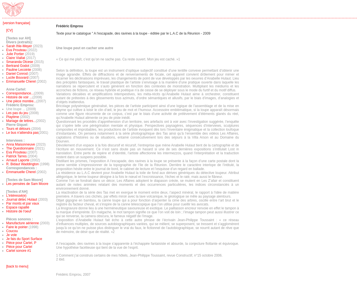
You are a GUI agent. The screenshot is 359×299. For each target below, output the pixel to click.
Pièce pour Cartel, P (21, 243)
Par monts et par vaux (22, 203)
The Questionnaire (20, 148)
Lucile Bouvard (17, 78)
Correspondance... (20, 93)
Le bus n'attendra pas (22, 133)
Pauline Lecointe (18, 70)
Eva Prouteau (16, 50)
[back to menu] (17, 266)
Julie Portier (15, 54)
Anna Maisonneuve (21, 144)
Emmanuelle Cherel (21, 81)
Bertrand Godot (17, 66)
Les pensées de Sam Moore (27, 184)
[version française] (16, 23)
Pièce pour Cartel (19, 247)
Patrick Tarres (16, 156)
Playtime (12, 117)
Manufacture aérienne (22, 223)
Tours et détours (18, 129)
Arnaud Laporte (18, 160)
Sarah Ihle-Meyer (19, 46)
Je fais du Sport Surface (24, 239)
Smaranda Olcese (19, 62)
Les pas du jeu (17, 113)
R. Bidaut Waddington (22, 164)
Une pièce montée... (21, 101)
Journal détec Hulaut (21, 199)
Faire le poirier (17, 227)
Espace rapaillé (17, 207)
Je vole (11, 235)
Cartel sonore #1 (18, 251)
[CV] (9, 30)
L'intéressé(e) (16, 196)
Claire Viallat (15, 58)
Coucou (12, 231)
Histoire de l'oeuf (18, 211)
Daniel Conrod (17, 74)
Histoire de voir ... (19, 97)
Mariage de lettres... (21, 121)
